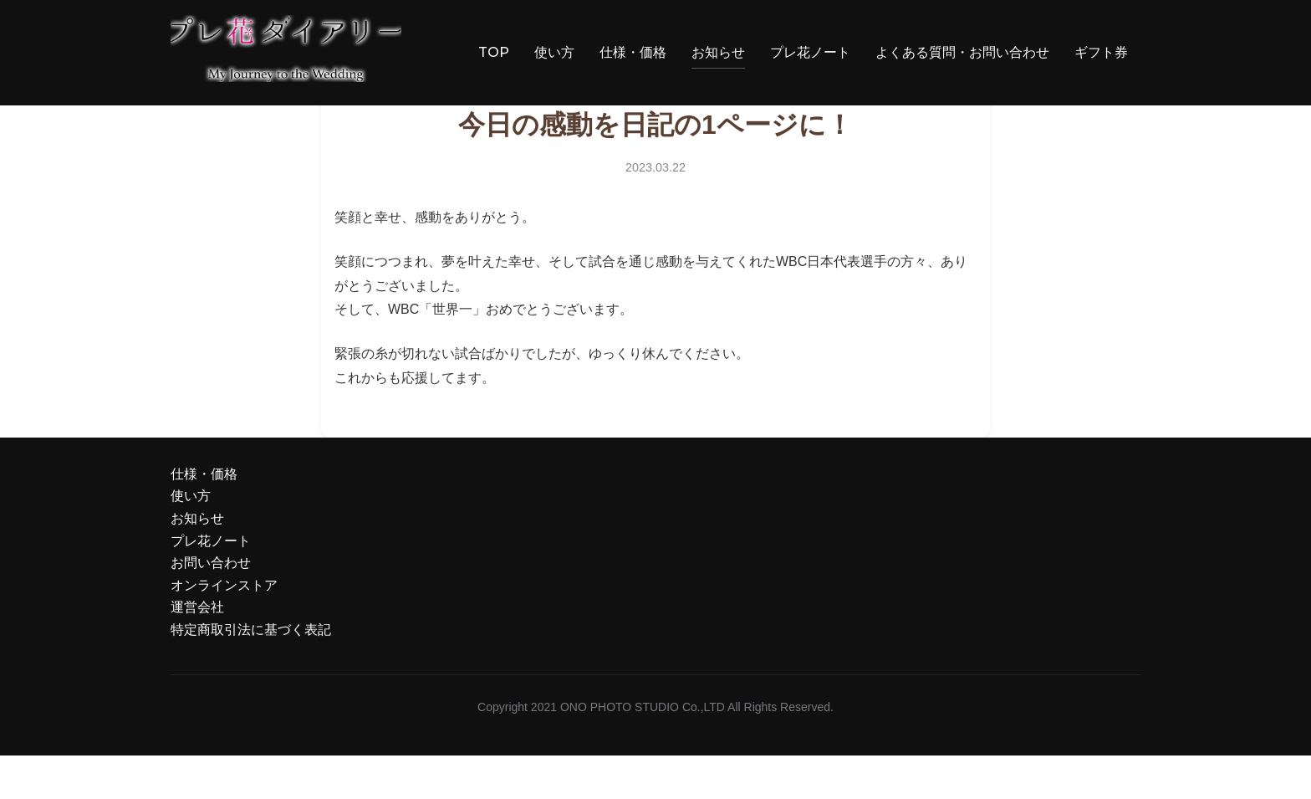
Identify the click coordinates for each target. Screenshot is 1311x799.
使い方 (554, 52)
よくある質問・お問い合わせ (962, 52)
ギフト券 (1101, 52)
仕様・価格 (632, 52)
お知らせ (718, 52)
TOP (487, 52)
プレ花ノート (810, 52)
